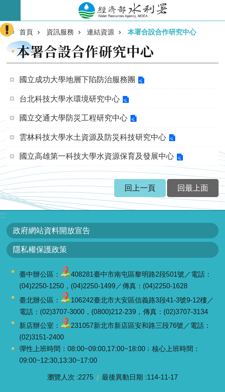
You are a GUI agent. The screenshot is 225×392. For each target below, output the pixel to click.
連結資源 (100, 32)
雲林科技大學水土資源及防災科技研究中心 (92, 137)
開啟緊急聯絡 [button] (7, 30)
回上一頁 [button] (140, 188)
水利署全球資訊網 (123, 10)
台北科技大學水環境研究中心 (69, 99)
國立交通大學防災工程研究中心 (73, 118)
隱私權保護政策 (40, 249)
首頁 (26, 32)
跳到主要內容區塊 (4, 4)
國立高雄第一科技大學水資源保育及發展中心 (96, 156)
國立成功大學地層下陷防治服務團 (77, 79)
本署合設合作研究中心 (162, 32)
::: (3, 215)
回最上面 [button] (192, 188)
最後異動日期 (122, 377)
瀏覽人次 (61, 377)
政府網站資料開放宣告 (51, 230)
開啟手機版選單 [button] (10, 10)
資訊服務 (60, 32)
